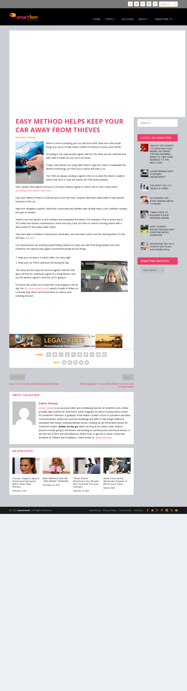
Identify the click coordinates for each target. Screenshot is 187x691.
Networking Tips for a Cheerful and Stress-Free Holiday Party (162, 237)
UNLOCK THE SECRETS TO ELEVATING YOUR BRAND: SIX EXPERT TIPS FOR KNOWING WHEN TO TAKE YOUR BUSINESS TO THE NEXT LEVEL (162, 144)
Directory (138, 500)
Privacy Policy (109, 500)
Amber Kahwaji (27, 127)
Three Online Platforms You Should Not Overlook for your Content (86, 473)
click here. (30, 228)
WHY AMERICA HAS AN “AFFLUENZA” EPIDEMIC (56, 470)
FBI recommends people (36, 278)
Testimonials (125, 500)
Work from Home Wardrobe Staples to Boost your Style (115, 471)
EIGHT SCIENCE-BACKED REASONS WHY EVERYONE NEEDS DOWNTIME (162, 221)
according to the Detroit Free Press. (34, 180)
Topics (109, 14)
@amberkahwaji (104, 427)
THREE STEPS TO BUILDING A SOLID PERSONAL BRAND (159, 205)
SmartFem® (23, 500)
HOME (96, 14)
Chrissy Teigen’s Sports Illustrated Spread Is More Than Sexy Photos (25, 473)
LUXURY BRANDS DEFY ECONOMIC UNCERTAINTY (161, 164)
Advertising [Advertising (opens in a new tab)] (94, 500)
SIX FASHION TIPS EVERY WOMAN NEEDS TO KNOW (161, 191)
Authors (128, 14)
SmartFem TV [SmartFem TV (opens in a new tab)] (163, 14)
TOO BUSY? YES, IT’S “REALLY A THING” (160, 177)
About (142, 14)
